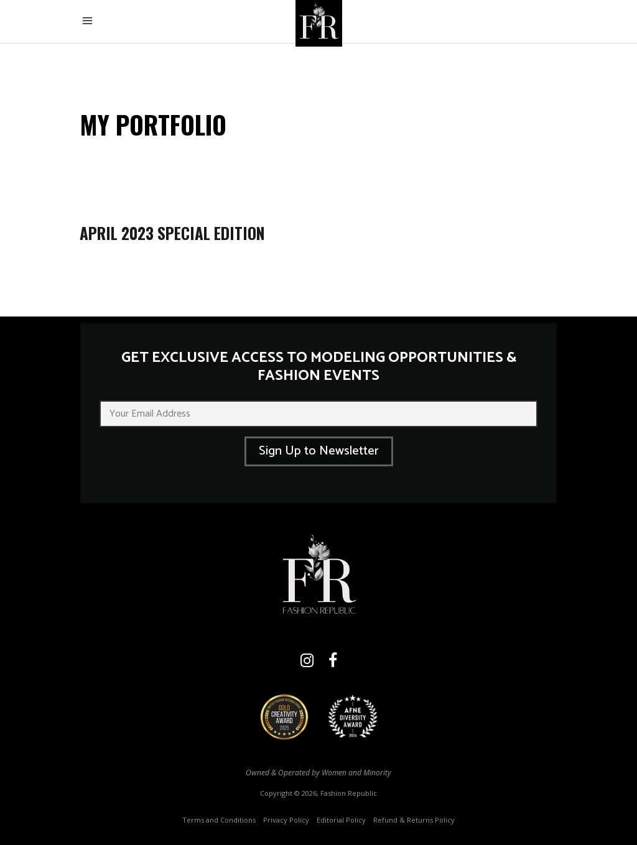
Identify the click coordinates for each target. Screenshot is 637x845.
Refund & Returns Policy (414, 819)
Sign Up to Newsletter (319, 451)
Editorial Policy (341, 819)
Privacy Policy (286, 819)
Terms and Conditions (219, 819)
